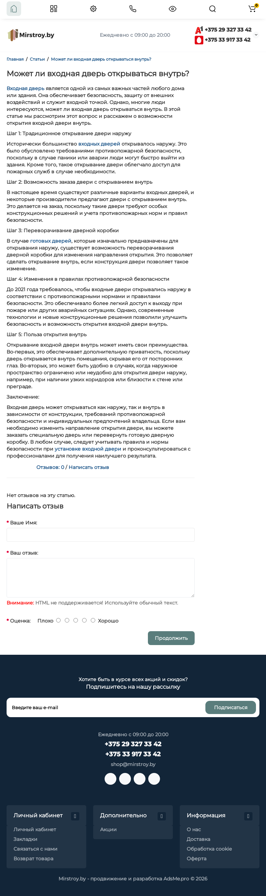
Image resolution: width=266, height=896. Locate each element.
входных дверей (99, 144)
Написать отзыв (89, 467)
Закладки (25, 839)
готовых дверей (50, 241)
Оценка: (20, 621)
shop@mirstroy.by (133, 764)
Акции (108, 829)
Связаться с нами (35, 849)
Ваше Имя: (23, 523)
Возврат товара (33, 858)
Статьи (37, 59)
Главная (15, 59)
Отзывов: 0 (50, 467)
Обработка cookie (209, 849)
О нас (194, 829)
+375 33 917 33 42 (222, 39)
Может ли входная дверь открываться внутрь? (101, 59)
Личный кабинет (35, 829)
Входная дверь (25, 88)
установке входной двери (88, 449)
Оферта (196, 858)
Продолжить (171, 638)
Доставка (198, 839)
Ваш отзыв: (24, 553)
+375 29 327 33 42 (223, 29)
